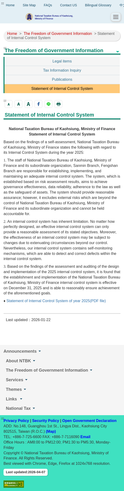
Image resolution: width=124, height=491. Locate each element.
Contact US (68, 5)
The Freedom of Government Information (58, 34)
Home (12, 34)
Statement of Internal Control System (62, 89)
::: (2, 3)
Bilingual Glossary (98, 5)
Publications (62, 79)
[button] (115, 17)
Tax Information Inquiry (62, 70)
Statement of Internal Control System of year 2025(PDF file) (56, 301)
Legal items (62, 61)
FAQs (48, 5)
